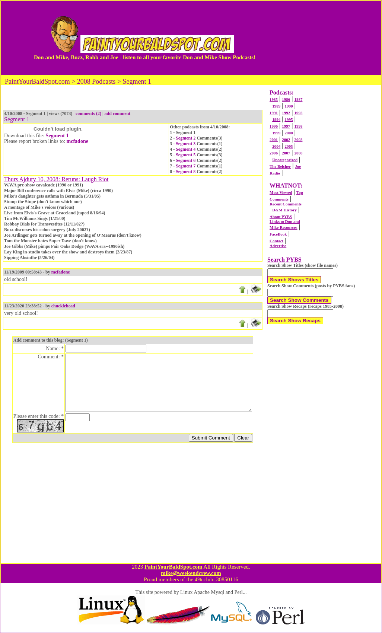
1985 (274, 99)
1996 (274, 126)
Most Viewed (281, 192)
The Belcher (280, 166)
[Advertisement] (323, 38)
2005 (288, 146)
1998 (298, 126)
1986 (286, 99)
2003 (298, 139)
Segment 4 (185, 149)
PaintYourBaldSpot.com (173, 567)
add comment (118, 113)
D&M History (284, 210)
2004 (276, 146)
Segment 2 (185, 138)
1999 (276, 133)
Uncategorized (284, 159)
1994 (276, 119)
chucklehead (63, 305)
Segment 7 (185, 166)
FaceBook (278, 234)
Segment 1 (57, 135)
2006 (274, 153)
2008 (298, 153)
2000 (288, 133)
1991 (274, 113)
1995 (288, 119)
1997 (286, 126)
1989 (276, 106)
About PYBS (281, 216)
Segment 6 (185, 160)
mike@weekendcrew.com (191, 573)
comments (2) (88, 113)
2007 (286, 153)
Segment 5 (185, 154)
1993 (298, 113)
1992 (286, 113)
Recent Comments (286, 204)
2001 (274, 139)
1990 (288, 106)
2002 (286, 139)
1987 (298, 99)
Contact (276, 241)
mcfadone (77, 141)
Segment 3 (185, 143)
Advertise (278, 245)
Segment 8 (185, 171)
